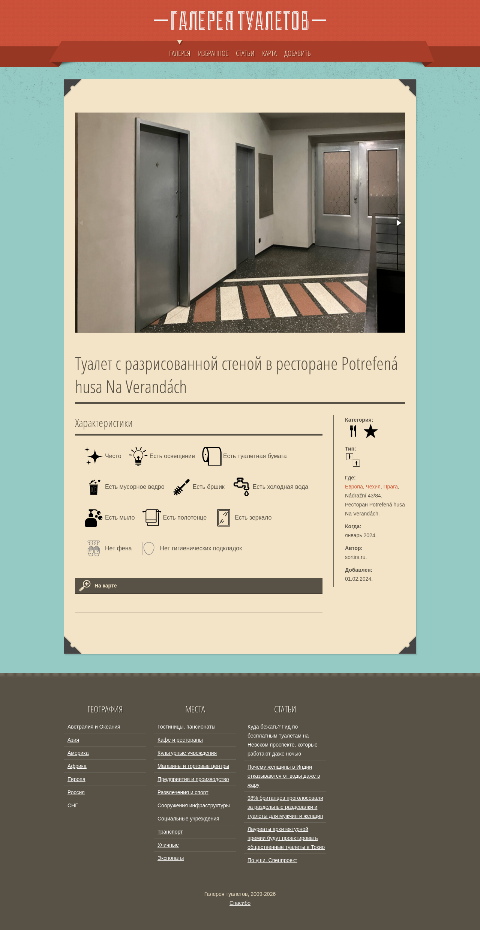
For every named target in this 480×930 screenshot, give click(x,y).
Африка (77, 766)
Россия (76, 792)
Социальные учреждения (188, 819)
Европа (354, 487)
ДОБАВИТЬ (297, 53)
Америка (78, 753)
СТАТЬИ (245, 53)
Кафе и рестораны (180, 740)
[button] (398, 223)
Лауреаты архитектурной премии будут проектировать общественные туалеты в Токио (286, 838)
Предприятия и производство (193, 779)
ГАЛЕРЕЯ (179, 49)
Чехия (373, 487)
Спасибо (240, 903)
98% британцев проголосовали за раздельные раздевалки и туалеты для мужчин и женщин (285, 807)
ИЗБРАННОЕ (213, 53)
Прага (391, 487)
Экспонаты (171, 858)
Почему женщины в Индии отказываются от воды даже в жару (284, 776)
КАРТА (269, 53)
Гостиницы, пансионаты (186, 727)
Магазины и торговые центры (193, 766)
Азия (73, 740)
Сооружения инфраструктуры (194, 805)
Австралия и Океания (94, 727)
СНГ (73, 805)
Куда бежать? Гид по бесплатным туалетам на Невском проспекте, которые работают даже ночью (283, 740)
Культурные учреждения (187, 753)
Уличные (168, 845)
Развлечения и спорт (183, 792)
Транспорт (170, 832)
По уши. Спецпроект (272, 860)
